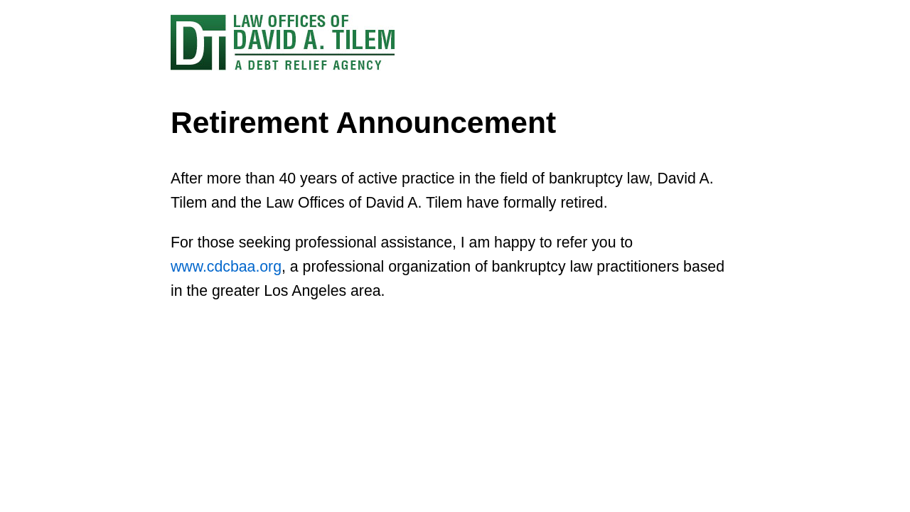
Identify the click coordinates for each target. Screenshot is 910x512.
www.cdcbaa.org (226, 266)
